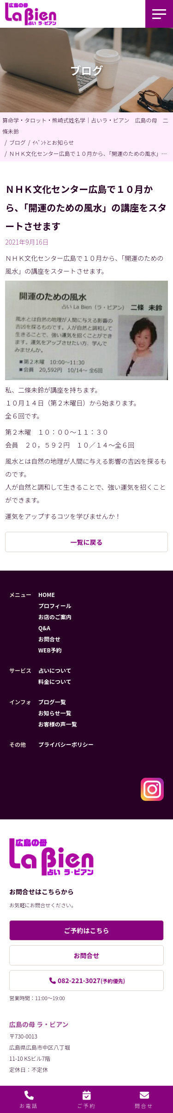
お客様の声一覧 (57, 724)
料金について (55, 681)
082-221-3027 (91, 980)
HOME (46, 594)
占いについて (55, 670)
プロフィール (55, 605)
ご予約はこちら (86, 930)
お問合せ (49, 639)
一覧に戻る (87, 542)
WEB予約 (50, 650)
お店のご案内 (55, 617)
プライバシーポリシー (66, 744)
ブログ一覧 (52, 702)
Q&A (44, 628)
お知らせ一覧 (55, 713)
